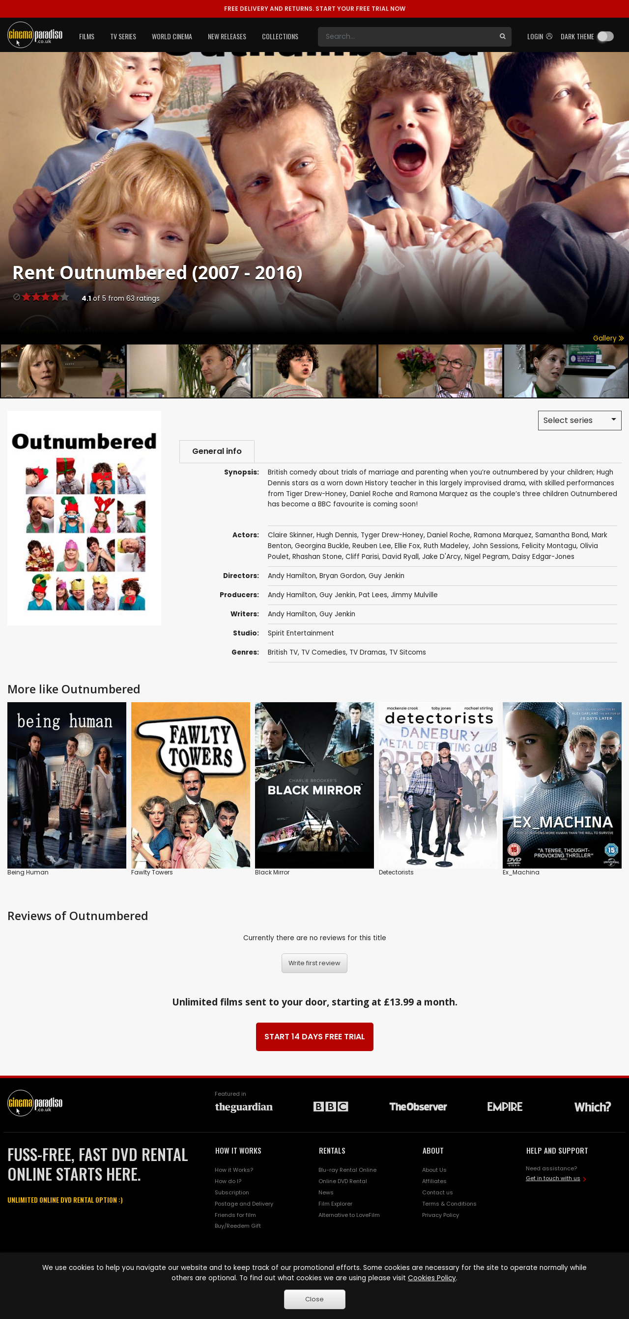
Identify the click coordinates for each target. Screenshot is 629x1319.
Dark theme (577, 36)
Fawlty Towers (152, 872)
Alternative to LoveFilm (349, 1215)
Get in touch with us (553, 1178)
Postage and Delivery (244, 1204)
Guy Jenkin (337, 595)
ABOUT (433, 1150)
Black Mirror (272, 872)
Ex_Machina (521, 872)
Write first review (314, 963)
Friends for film (235, 1215)
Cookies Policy (432, 1278)
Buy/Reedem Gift (238, 1226)
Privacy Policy (440, 1215)
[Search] (406, 37)
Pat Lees (373, 595)
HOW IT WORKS (238, 1150)
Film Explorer (335, 1204)
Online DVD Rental (342, 1181)
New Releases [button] (227, 36)
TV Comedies (323, 652)
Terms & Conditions (449, 1204)
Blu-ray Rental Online (347, 1170)
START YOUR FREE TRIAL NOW (314, 8)
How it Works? (234, 1170)
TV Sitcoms (407, 652)
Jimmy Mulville (414, 595)
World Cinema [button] (172, 36)
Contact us (437, 1192)
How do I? (228, 1181)
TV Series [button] (123, 36)
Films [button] (86, 36)
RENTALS (332, 1150)
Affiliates (434, 1181)
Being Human (28, 872)
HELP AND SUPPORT (557, 1150)
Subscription (232, 1192)
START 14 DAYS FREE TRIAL (314, 1036)
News (326, 1192)
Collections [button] (280, 36)
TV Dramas (367, 652)
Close (314, 1299)
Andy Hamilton (292, 595)
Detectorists (396, 872)
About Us (434, 1170)
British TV (283, 652)
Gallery (608, 338)
